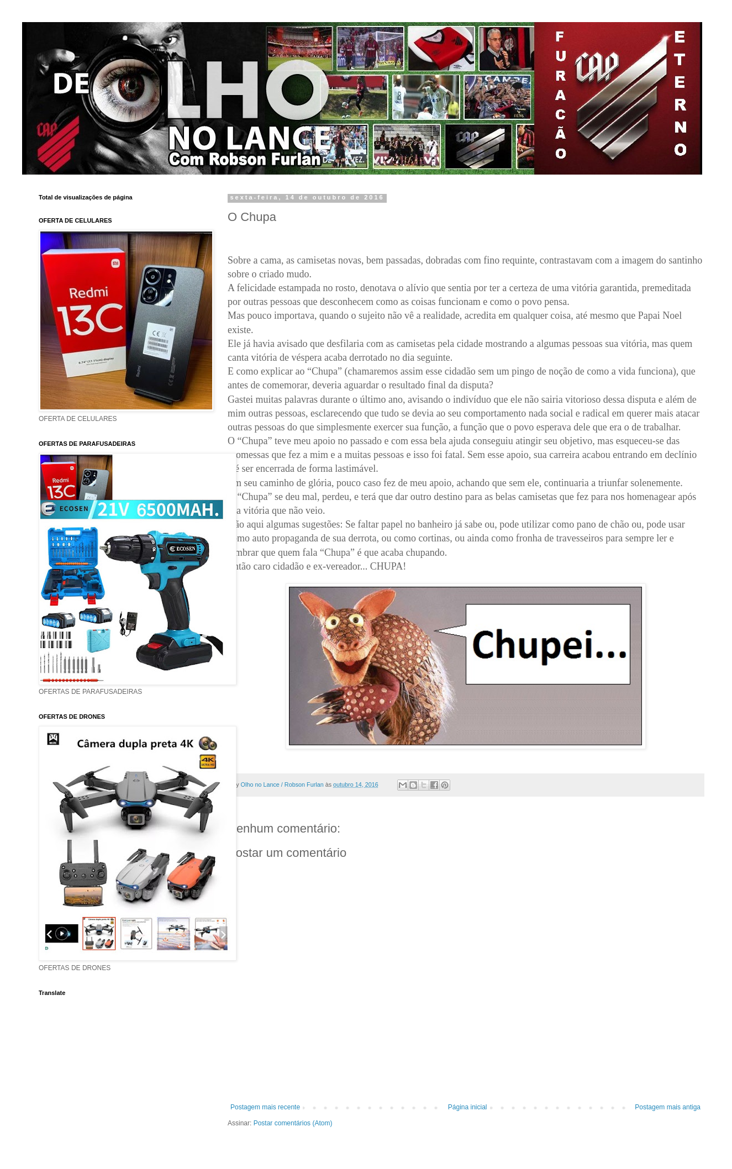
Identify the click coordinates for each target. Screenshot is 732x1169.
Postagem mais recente (265, 1107)
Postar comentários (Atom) (293, 1123)
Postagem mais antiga (668, 1107)
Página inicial (467, 1107)
